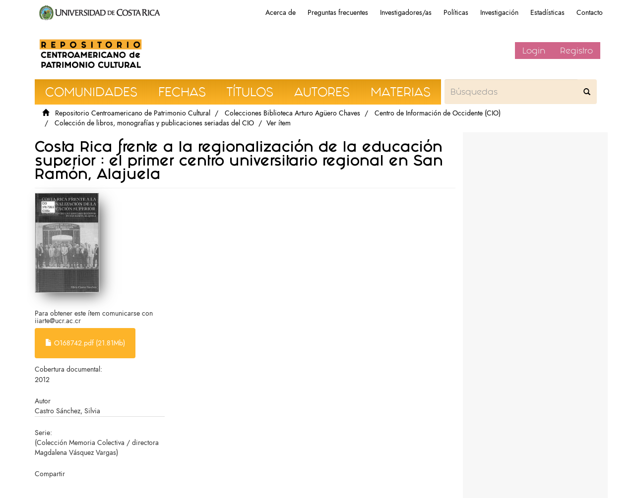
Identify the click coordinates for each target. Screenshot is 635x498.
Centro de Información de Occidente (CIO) (438, 113)
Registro (576, 50)
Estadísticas (547, 12)
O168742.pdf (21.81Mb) (85, 343)
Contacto (589, 12)
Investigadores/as (406, 12)
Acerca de (280, 12)
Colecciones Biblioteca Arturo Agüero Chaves (292, 113)
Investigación (499, 12)
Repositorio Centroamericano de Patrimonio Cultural (132, 113)
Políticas (456, 12)
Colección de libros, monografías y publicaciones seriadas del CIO (154, 123)
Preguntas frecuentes (338, 12)
